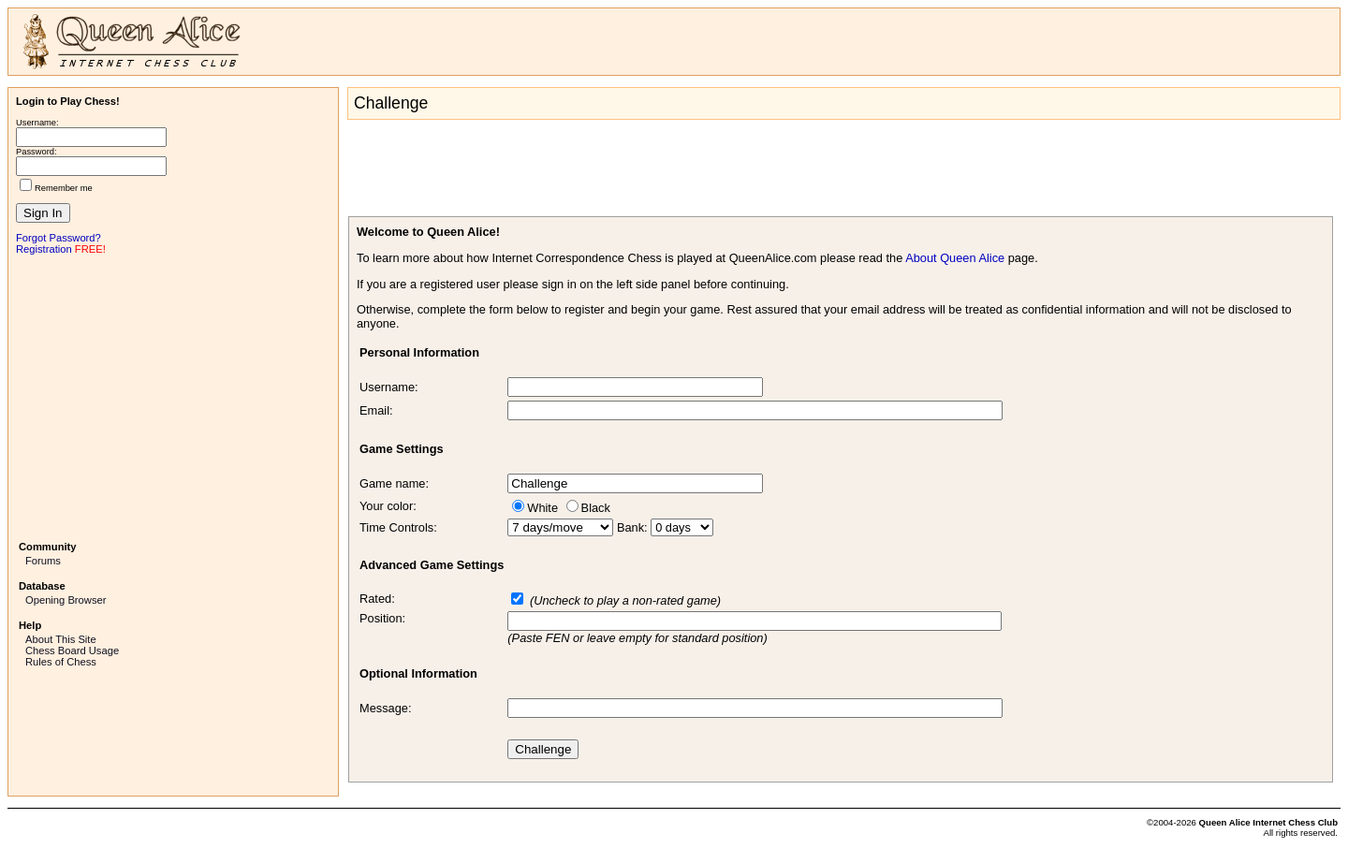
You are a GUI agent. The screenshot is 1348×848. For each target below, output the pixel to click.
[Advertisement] (173, 396)
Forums (43, 560)
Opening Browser (65, 600)
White (542, 508)
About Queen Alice (954, 258)
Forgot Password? (58, 237)
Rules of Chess (60, 661)
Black (595, 508)
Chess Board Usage (72, 650)
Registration (44, 249)
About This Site (60, 639)
